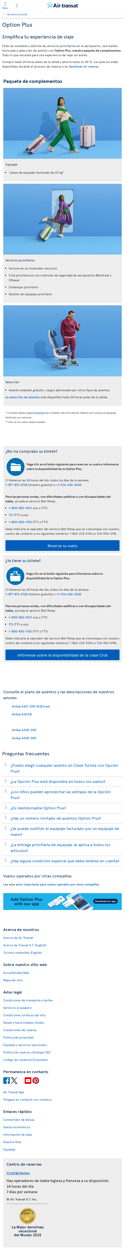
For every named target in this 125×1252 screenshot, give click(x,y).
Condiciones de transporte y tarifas (28, 1000)
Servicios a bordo (17, 14)
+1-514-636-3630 (68, 485)
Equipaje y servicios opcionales (25, 1045)
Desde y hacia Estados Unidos (23, 1022)
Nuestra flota (12, 1142)
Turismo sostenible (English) (22, 952)
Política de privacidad (18, 1037)
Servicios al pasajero (17, 1008)
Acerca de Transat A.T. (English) (24, 945)
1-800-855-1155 (20, 522)
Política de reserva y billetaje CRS (26, 1052)
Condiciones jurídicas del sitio (24, 1015)
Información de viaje (17, 1134)
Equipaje (39, 412)
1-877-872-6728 (16, 485)
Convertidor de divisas (18, 1120)
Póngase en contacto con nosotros (27, 1099)
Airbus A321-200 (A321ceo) (31, 706)
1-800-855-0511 (20, 508)
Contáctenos (18, 1172)
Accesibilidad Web (16, 973)
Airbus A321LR (22, 714)
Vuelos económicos (16, 1127)
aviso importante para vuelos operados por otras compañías (57, 884)
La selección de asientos (22, 397)
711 (11, 515)
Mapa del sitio (13, 980)
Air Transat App (13, 1092)
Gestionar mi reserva (83, 66)
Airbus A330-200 (24, 730)
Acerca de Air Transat (18, 938)
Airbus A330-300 (24, 738)
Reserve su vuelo (62, 545)
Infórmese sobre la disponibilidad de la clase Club (63, 655)
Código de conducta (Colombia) (25, 1060)
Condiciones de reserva (19, 1030)
